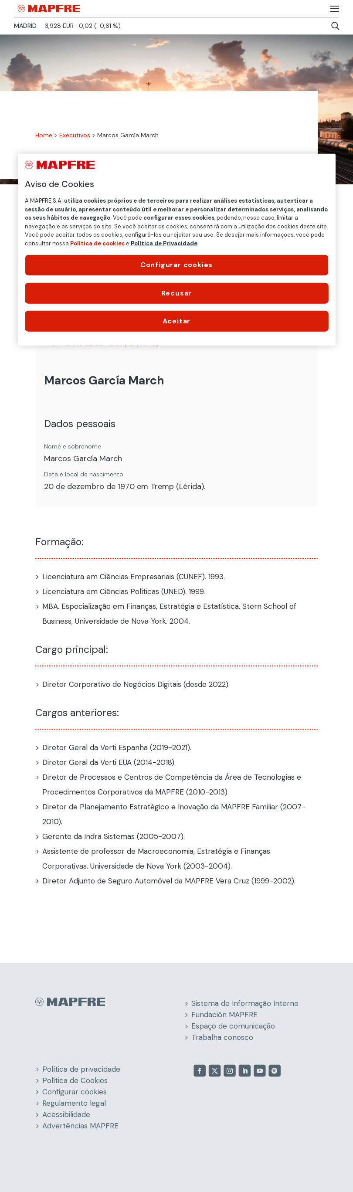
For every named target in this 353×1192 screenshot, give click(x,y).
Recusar (176, 292)
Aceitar (177, 321)
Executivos (74, 135)
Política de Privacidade (164, 243)
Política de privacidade (81, 1069)
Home (43, 135)
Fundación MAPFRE (224, 1014)
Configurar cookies (74, 1091)
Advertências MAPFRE (80, 1126)
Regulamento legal (74, 1103)
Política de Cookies (75, 1080)
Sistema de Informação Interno (245, 1003)
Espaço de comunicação (233, 1026)
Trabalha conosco (222, 1037)
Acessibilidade (66, 1114)
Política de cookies (97, 243)
